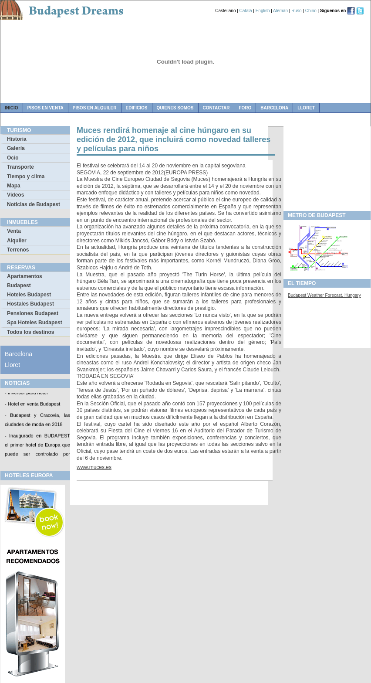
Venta (14, 231)
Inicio (11, 107)
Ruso (296, 10)
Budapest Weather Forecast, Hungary (324, 295)
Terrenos (18, 250)
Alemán (280, 10)
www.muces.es (94, 467)
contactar (216, 107)
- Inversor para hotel (26, 393)
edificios (137, 107)
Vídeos (15, 195)
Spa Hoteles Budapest (34, 322)
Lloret (306, 107)
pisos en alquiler (95, 107)
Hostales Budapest (30, 304)
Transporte (20, 167)
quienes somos (175, 107)
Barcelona (274, 107)
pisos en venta (45, 107)
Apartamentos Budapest (24, 280)
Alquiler (17, 241)
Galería (16, 148)
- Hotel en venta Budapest (32, 404)
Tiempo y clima (25, 176)
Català (245, 10)
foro (245, 107)
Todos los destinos (30, 332)
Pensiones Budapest (32, 313)
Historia (17, 139)
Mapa (13, 186)
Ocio (13, 158)
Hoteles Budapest (29, 295)
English (263, 10)
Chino (311, 10)
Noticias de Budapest (33, 204)
